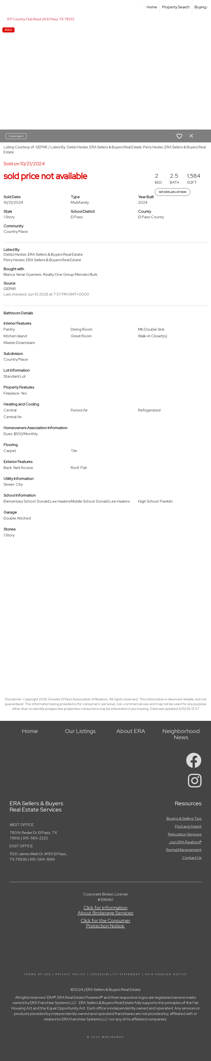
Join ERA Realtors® (185, 842)
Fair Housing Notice (166, 974)
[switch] (179, 136)
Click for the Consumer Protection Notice (105, 923)
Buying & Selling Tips (183, 818)
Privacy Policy (70, 974)
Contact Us (191, 857)
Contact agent (16, 136)
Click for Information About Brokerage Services (105, 910)
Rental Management (183, 849)
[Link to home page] (6, 7)
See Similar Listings (172, 192)
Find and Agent (188, 826)
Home (152, 7)
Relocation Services (184, 834)
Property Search (176, 7)
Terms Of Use (37, 974)
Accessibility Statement (115, 974)
